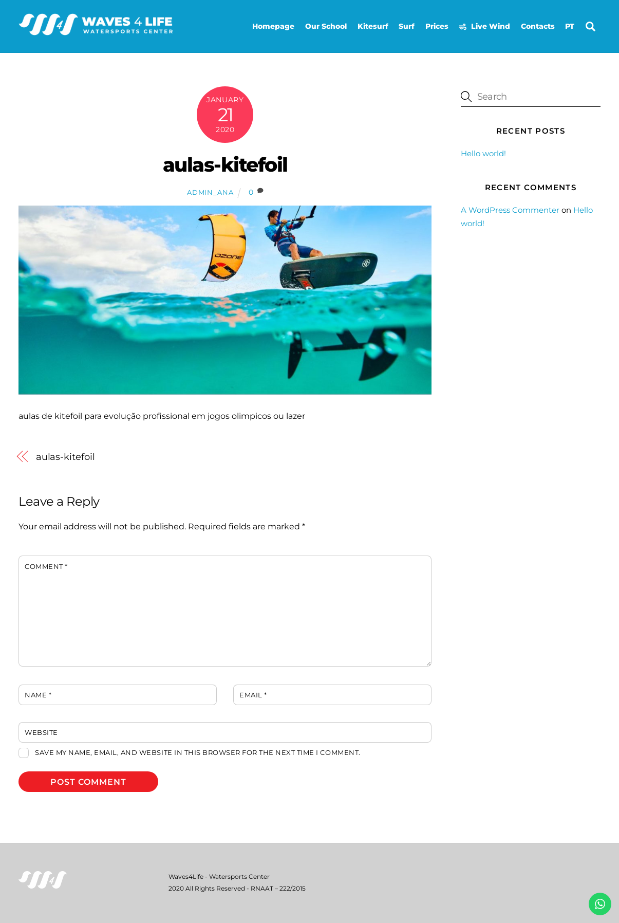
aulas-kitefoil (225, 165)
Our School (326, 26)
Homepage (273, 26)
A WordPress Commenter (510, 210)
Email (253, 695)
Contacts (538, 26)
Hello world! (483, 153)
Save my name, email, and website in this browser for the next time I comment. (197, 752)
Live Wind (484, 26)
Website (41, 732)
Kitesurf (373, 26)
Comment (46, 566)
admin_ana (210, 192)
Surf (407, 26)
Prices (436, 26)
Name (38, 695)
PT (569, 26)
